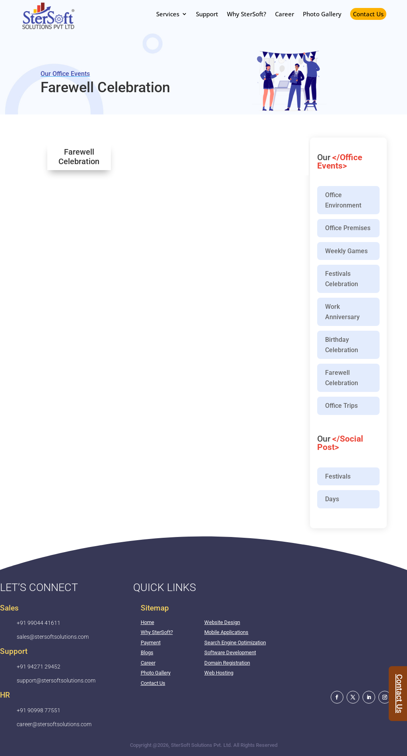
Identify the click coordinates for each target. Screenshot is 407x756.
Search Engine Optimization (235, 643)
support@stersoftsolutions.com (56, 680)
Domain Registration (227, 663)
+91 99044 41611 (38, 623)
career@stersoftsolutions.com (54, 724)
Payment (151, 643)
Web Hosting (218, 673)
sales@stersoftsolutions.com (53, 637)
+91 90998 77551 (38, 710)
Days (332, 499)
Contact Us (368, 14)
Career (148, 663)
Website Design (222, 622)
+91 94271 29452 (38, 666)
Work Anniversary (342, 312)
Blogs (147, 652)
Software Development (230, 652)
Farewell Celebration (341, 378)
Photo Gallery (156, 673)
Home (147, 622)
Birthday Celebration (341, 345)
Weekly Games (346, 251)
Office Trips (341, 405)
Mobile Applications (226, 632)
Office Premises (347, 228)
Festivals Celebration (341, 279)
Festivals (338, 476)
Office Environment (343, 200)
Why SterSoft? (157, 632)
